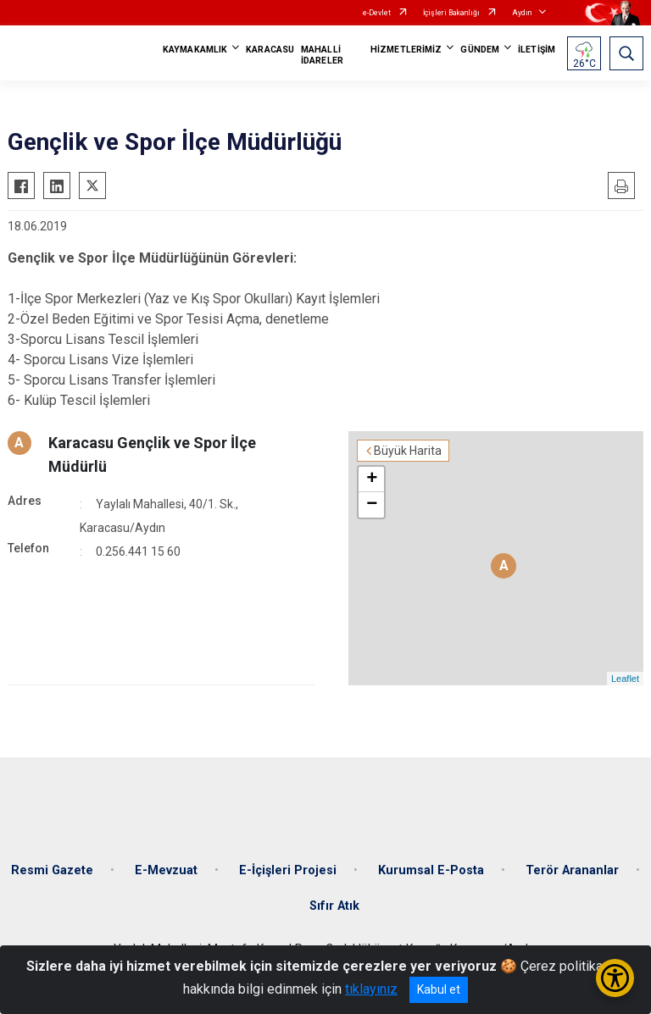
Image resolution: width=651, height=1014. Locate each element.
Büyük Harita (408, 450)
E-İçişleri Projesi (288, 870)
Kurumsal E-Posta (431, 870)
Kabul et (438, 989)
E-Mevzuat (166, 870)
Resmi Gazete (52, 870)
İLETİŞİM (536, 49)
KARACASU (270, 49)
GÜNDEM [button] (479, 49)
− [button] (371, 505)
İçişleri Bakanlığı (451, 12)
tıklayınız (371, 989)
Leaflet (625, 678)
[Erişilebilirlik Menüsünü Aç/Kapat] (615, 978)
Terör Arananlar (572, 870)
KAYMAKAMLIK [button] (195, 49)
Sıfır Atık (334, 906)
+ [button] (371, 479)
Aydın (521, 12)
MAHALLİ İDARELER (322, 55)
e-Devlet (377, 12)
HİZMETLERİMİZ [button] (406, 49)
